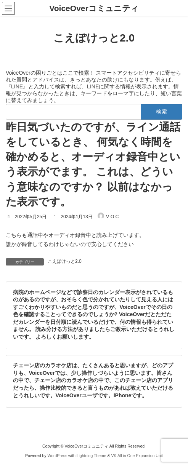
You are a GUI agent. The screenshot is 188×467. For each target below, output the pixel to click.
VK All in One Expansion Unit (137, 455)
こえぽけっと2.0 (65, 261)
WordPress (57, 455)
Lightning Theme (91, 455)
